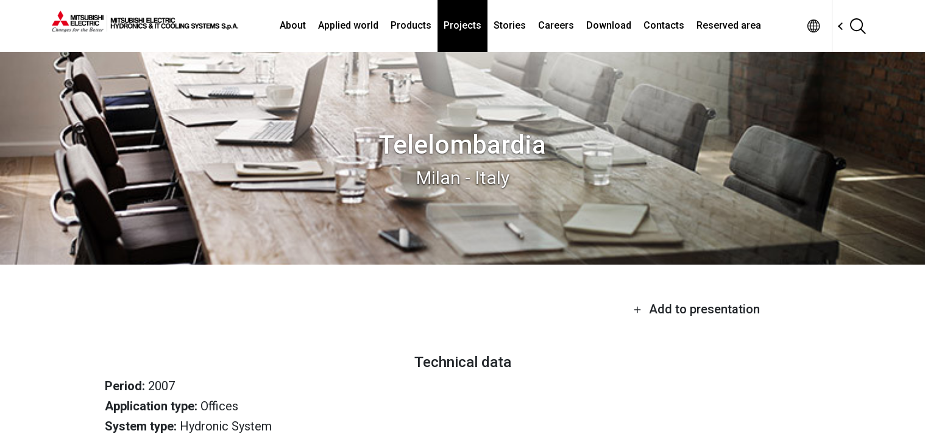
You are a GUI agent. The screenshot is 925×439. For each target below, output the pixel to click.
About (293, 25)
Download (608, 25)
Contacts (663, 25)
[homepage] (145, 27)
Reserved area (728, 25)
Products (411, 25)
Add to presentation (696, 309)
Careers (556, 25)
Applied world (348, 25)
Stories (510, 25)
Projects (462, 25)
